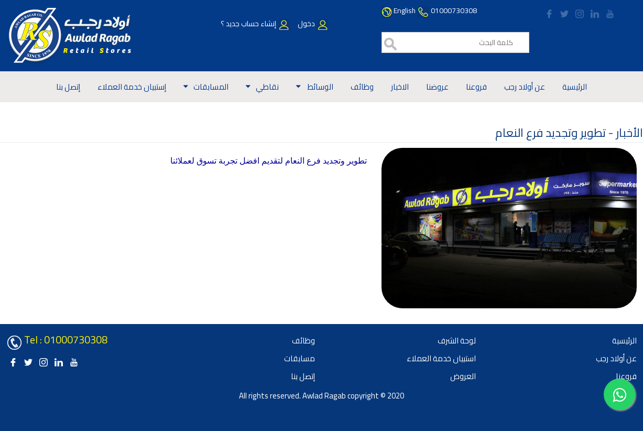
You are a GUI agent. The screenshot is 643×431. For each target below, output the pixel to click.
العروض (463, 376)
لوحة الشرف (457, 340)
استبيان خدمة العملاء (441, 358)
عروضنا (437, 86)
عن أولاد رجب (524, 86)
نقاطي (267, 86)
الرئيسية (574, 86)
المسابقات (210, 86)
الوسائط (319, 86)
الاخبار (400, 86)
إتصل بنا (68, 86)
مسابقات (299, 358)
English (405, 10)
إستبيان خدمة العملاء (131, 86)
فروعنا (476, 86)
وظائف (362, 86)
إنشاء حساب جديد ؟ (255, 23)
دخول (312, 23)
